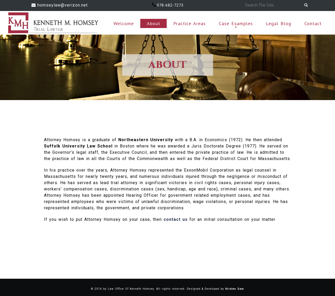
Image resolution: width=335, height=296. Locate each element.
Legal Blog (278, 23)
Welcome (124, 23)
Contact (313, 23)
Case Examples (236, 24)
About (153, 23)
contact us (176, 219)
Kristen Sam (234, 288)
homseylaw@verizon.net (62, 5)
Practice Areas (189, 23)
